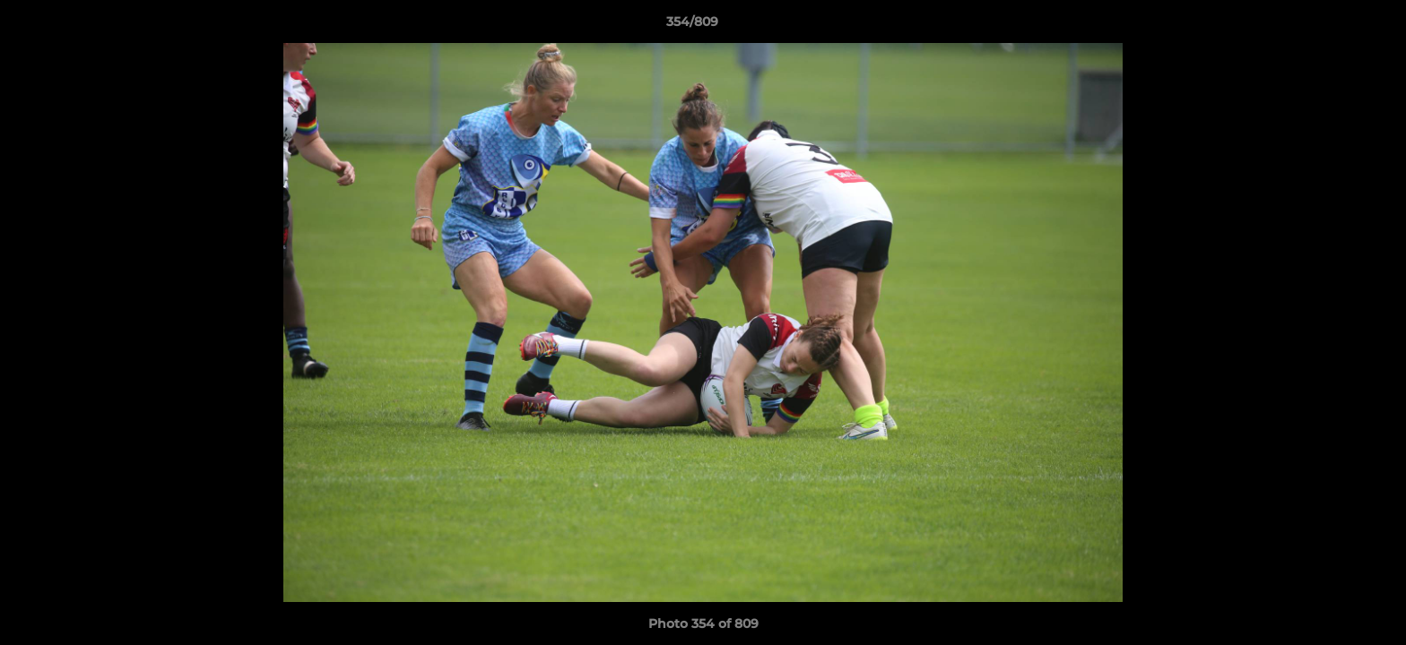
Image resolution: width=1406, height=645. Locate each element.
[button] (1330, 26)
